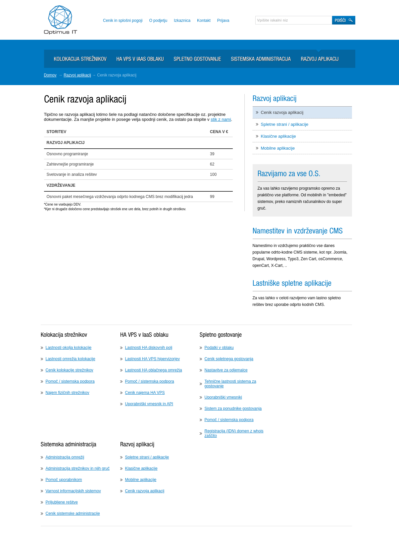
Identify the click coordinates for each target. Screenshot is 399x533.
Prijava (223, 20)
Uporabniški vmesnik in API (149, 404)
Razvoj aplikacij (77, 75)
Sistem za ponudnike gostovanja (233, 408)
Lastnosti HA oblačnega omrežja (153, 370)
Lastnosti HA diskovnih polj (149, 347)
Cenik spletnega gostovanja (229, 359)
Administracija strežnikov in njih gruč (78, 468)
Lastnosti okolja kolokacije (69, 347)
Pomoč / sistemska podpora (70, 381)
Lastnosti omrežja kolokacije (70, 359)
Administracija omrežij (65, 457)
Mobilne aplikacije (278, 148)
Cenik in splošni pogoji (122, 20)
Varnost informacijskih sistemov (73, 491)
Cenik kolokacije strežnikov (69, 370)
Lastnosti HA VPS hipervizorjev (152, 359)
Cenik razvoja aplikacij (282, 112)
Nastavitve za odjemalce (226, 370)
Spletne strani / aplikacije (285, 124)
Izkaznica (182, 20)
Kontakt (204, 20)
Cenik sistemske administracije (73, 513)
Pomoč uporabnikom (64, 479)
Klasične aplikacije (278, 136)
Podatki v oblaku (219, 347)
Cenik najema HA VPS (145, 392)
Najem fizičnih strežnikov (67, 392)
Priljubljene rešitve (62, 502)
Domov (50, 75)
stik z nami (221, 119)
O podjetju (158, 20)
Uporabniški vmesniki (223, 397)
